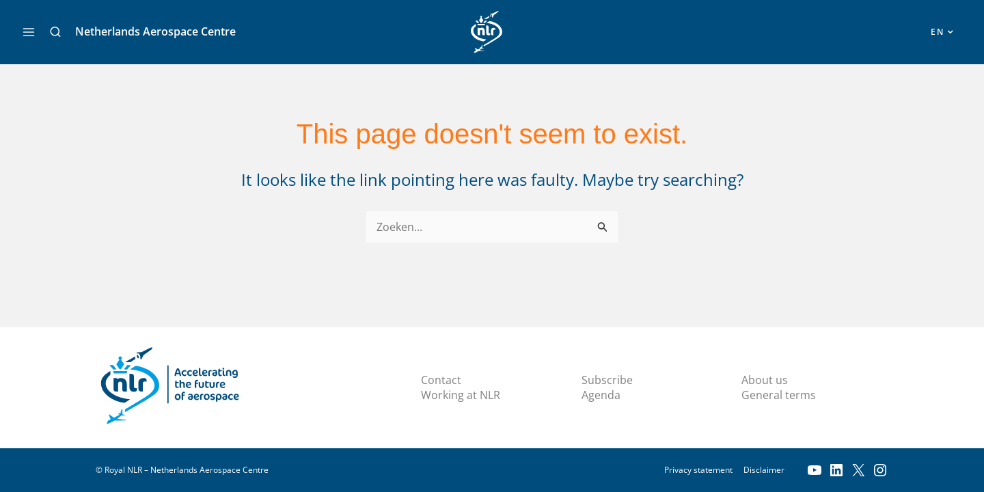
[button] (55, 32)
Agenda (601, 394)
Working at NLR (460, 394)
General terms (778, 394)
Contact (441, 379)
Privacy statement (698, 470)
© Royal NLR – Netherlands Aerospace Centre (182, 470)
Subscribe (607, 379)
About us (764, 379)
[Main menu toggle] (29, 32)
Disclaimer (763, 470)
